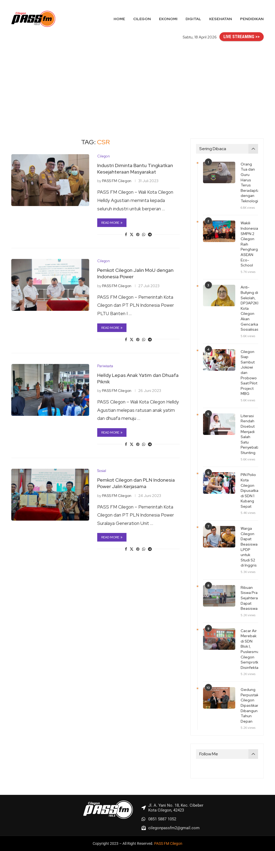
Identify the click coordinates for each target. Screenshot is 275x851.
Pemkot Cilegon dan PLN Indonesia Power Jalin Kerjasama (136, 483)
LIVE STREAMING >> (241, 36)
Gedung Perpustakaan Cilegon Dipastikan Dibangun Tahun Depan (249, 705)
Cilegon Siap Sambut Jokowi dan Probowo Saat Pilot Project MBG (249, 372)
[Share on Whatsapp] (143, 234)
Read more (111, 223)
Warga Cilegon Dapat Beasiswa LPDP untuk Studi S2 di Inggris (249, 547)
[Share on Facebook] (126, 234)
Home (119, 18)
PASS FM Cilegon (116, 180)
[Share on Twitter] (131, 234)
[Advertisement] (137, 84)
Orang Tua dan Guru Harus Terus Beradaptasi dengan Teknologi (249, 182)
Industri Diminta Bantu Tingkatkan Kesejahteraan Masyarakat (135, 168)
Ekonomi (168, 18)
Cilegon (142, 18)
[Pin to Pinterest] (137, 234)
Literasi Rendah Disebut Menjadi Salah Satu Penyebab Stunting (249, 434)
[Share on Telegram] (150, 234)
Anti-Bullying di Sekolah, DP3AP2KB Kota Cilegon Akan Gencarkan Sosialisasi (249, 308)
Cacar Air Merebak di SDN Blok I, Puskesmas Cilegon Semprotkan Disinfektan (249, 649)
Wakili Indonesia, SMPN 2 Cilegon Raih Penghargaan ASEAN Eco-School (249, 244)
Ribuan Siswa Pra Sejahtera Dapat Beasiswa (249, 598)
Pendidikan (252, 18)
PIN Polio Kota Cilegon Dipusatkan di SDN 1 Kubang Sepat (249, 490)
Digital (193, 18)
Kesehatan (220, 18)
